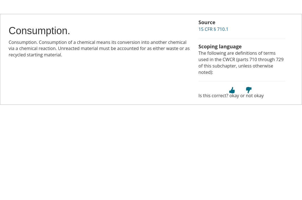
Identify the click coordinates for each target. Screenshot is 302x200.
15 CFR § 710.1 (213, 29)
